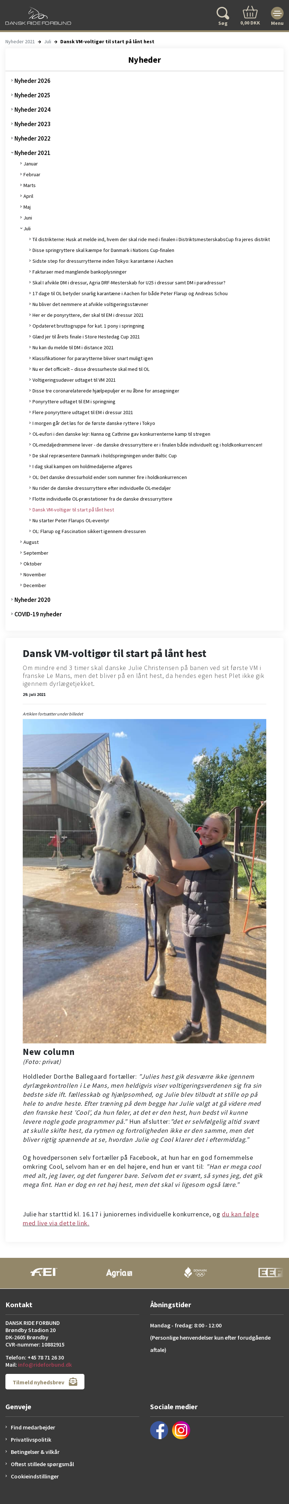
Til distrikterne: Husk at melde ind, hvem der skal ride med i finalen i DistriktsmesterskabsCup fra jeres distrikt (151, 239)
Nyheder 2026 (32, 81)
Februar (31, 174)
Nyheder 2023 (32, 124)
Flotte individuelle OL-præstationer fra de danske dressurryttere (102, 499)
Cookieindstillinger (35, 1476)
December (34, 585)
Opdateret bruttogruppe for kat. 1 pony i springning (88, 326)
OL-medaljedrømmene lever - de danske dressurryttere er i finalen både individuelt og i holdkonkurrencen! (147, 445)
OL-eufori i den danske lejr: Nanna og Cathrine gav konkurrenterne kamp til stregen (121, 434)
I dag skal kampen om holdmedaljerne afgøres (82, 466)
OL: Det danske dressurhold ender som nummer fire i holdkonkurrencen (109, 477)
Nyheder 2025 (32, 95)
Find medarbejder (33, 1427)
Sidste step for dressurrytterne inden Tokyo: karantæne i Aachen (102, 261)
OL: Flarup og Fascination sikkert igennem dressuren (89, 531)
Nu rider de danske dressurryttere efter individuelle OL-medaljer (101, 488)
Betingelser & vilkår (35, 1451)
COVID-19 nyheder (38, 614)
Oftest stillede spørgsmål (42, 1464)
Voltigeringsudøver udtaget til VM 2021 (74, 380)
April (28, 196)
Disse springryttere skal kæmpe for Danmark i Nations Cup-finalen (103, 250)
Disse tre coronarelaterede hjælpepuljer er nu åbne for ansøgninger (105, 390)
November (34, 574)
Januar (30, 163)
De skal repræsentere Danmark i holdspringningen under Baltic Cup (104, 455)
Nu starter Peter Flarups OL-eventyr (70, 520)
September (35, 553)
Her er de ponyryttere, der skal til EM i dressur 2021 (88, 315)
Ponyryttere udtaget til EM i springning (73, 401)
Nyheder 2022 (32, 138)
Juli (47, 41)
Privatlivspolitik (31, 1439)
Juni (27, 217)
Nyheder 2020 (32, 600)
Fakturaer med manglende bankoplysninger (79, 272)
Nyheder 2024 (32, 110)
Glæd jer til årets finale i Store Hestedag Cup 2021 (86, 336)
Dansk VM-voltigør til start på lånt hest (73, 509)
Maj (27, 207)
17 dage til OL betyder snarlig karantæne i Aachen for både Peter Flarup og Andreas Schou (130, 293)
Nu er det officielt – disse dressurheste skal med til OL (90, 369)
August (31, 542)
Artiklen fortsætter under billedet (53, 713)
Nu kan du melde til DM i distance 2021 (73, 347)
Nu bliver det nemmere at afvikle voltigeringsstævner (90, 304)
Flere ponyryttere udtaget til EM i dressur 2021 (82, 412)
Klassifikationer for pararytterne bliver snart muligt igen (92, 358)
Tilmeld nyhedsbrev (45, 1381)
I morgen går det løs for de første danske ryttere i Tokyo (93, 423)
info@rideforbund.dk (45, 1364)
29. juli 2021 (34, 694)
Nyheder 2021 (20, 41)
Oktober (32, 563)
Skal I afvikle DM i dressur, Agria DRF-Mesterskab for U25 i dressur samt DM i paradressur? (128, 282)
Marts (29, 185)
